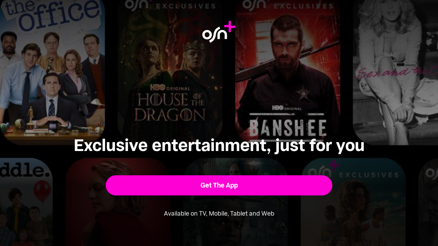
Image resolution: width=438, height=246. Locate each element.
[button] (219, 185)
